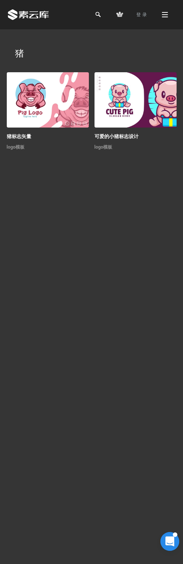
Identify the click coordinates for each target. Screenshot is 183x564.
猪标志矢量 (19, 136)
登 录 (141, 14)
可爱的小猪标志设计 (117, 136)
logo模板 (16, 147)
